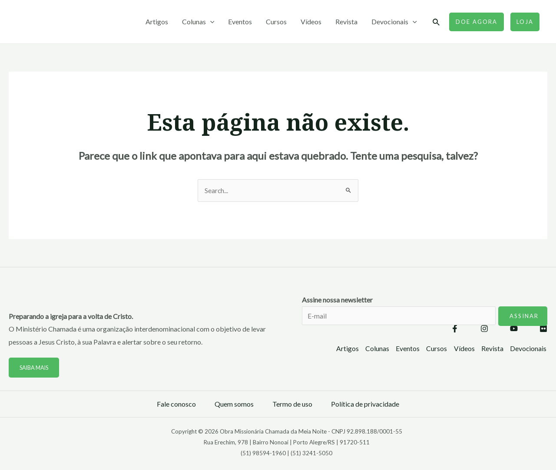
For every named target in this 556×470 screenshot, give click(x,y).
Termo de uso (292, 404)
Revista (346, 21)
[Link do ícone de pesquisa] (436, 22)
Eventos (240, 21)
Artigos (157, 21)
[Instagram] (484, 329)
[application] (210, 21)
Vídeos (311, 21)
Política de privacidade (365, 404)
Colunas (198, 21)
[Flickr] (543, 329)
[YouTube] (514, 329)
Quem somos (234, 404)
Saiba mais (35, 368)
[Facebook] (455, 329)
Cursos (276, 21)
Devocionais (394, 21)
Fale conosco (176, 404)
